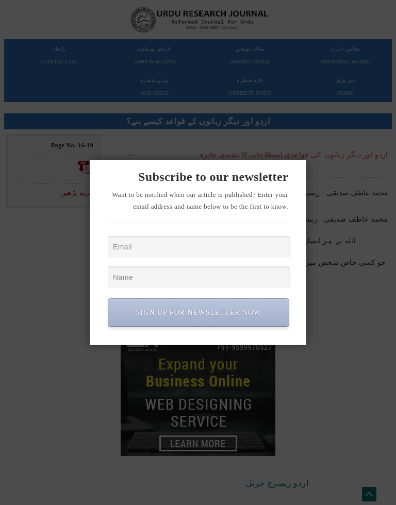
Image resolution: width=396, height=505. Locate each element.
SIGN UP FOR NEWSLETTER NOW (198, 312)
